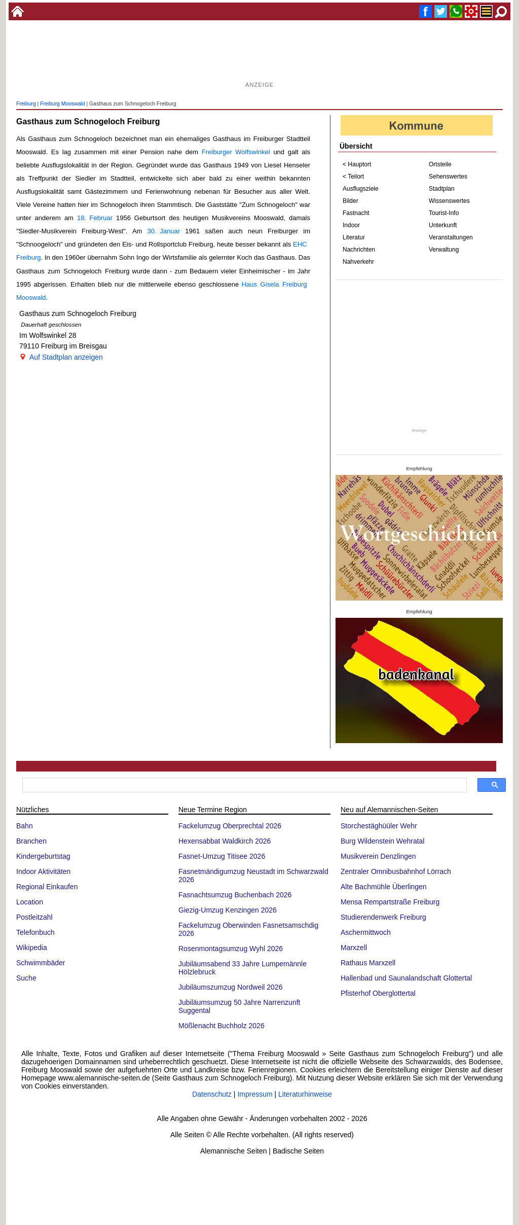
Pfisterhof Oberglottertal (378, 993)
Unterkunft (443, 225)
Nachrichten (359, 249)
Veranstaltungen (451, 237)
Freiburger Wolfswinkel (236, 152)
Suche (26, 978)
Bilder (350, 200)
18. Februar (95, 218)
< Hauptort (357, 164)
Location (29, 902)
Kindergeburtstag (43, 856)
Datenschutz (212, 1094)
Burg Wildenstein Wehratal (382, 841)
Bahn (24, 826)
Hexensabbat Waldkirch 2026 (224, 841)
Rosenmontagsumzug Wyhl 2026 (230, 948)
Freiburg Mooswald (62, 104)
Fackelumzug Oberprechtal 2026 (229, 826)
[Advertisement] (259, 56)
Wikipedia (31, 947)
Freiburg (26, 104)
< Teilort (353, 176)
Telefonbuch (35, 932)
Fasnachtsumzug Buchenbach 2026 (234, 895)
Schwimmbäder (40, 963)
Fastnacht (356, 213)
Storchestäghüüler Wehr (379, 826)
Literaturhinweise (305, 1094)
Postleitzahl (34, 917)
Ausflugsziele (361, 188)
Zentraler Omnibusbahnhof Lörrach (396, 871)
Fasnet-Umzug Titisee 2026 (221, 856)
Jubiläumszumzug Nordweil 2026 (230, 987)
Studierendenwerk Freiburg (383, 917)
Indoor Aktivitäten (43, 871)
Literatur (354, 237)
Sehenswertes (448, 176)
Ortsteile (440, 164)
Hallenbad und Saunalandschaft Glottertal (406, 978)
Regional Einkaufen (47, 887)
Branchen (31, 841)
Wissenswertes (449, 200)
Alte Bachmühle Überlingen (384, 887)
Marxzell (354, 947)
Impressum (254, 1094)
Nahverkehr (358, 261)
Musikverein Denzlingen (378, 856)
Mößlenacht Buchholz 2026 (221, 1026)
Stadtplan (442, 188)
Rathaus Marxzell (368, 963)
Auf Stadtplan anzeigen (66, 357)
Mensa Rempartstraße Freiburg (390, 902)
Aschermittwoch (366, 932)
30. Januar (163, 231)
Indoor (351, 225)
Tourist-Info (444, 213)
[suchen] (243, 785)
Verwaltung (444, 249)
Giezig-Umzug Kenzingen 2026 (227, 910)
